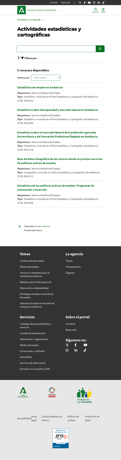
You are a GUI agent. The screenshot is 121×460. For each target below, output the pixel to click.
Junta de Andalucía (21, 10)
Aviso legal (34, 418)
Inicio (50, 10)
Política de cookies (73, 418)
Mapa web (65, 2)
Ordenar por (23, 77)
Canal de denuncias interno (52, 418)
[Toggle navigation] (103, 10)
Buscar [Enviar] (100, 49)
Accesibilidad (24, 418)
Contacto (54, 2)
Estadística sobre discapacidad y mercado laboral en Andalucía (57, 110)
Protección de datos (92, 418)
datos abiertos (43, 226)
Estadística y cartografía (29, 19)
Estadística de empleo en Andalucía (40, 87)
